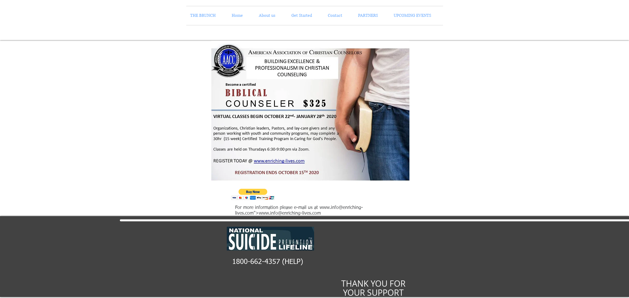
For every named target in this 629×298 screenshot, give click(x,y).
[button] (253, 194)
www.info (329, 207)
